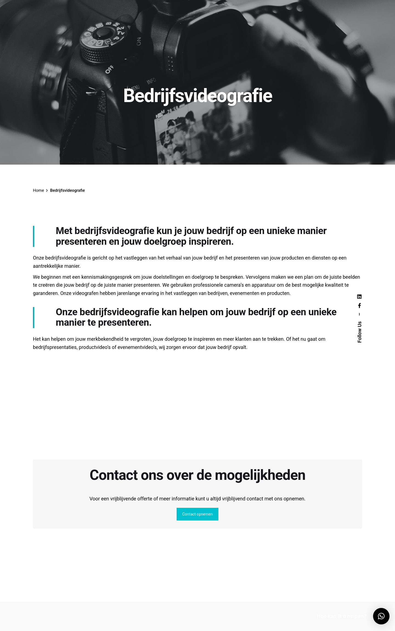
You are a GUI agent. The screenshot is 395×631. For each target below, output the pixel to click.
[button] (381, 616)
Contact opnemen (197, 514)
